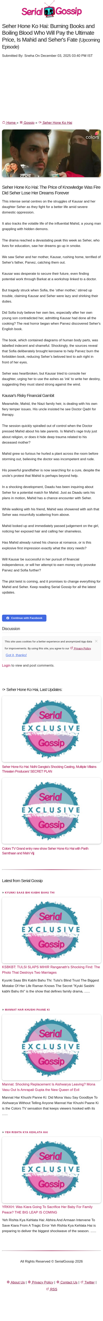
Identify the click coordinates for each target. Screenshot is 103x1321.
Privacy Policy (80, 648)
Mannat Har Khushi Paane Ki (27, 1009)
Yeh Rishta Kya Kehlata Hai (26, 1132)
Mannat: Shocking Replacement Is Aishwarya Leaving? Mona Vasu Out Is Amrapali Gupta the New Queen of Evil (48, 1086)
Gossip (26, 123)
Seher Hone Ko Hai (55, 123)
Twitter (87, 1282)
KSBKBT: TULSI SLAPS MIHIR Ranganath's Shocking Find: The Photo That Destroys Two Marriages (51, 969)
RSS (51, 1289)
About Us (15, 1282)
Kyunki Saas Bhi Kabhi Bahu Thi (30, 892)
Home (9, 123)
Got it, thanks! (16, 655)
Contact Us (66, 1282)
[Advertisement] (51, 88)
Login (6, 665)
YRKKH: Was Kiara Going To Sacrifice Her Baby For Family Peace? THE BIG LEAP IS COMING (47, 1209)
